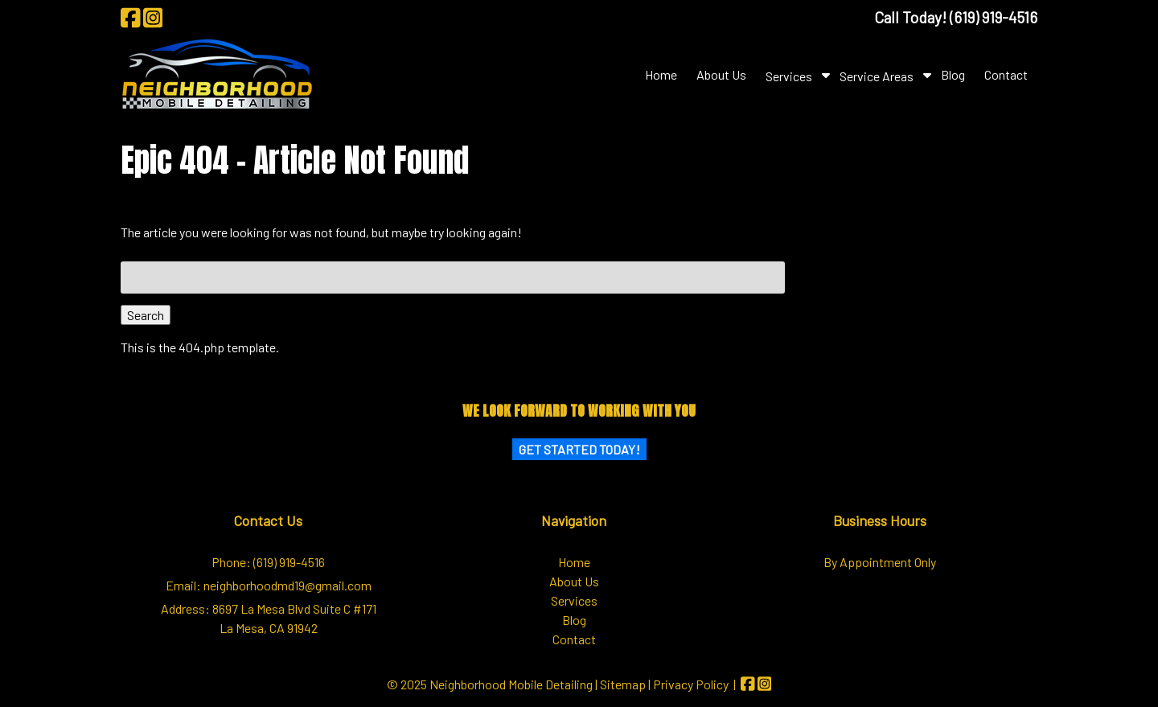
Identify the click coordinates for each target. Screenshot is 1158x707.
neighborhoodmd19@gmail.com (287, 585)
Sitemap (623, 684)
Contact (1006, 74)
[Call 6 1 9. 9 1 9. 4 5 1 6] (993, 17)
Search (145, 315)
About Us (721, 74)
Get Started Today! (579, 449)
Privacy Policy (691, 684)
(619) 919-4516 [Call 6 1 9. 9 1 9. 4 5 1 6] (289, 561)
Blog (953, 74)
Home (661, 74)
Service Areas (877, 76)
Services (789, 76)
